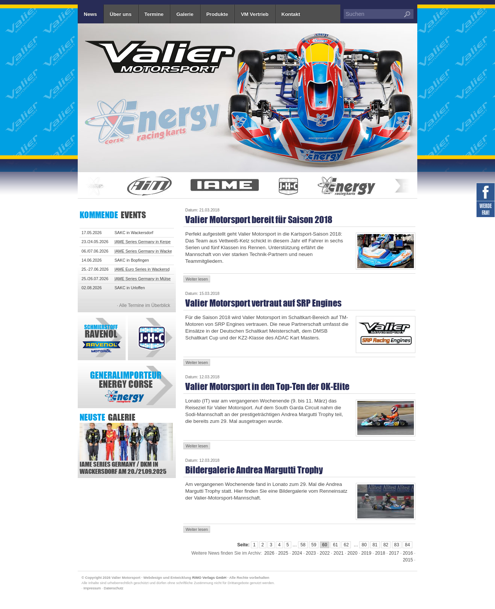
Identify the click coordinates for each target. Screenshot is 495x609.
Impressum (92, 588)
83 (396, 544)
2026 (269, 553)
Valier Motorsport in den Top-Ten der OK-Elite (267, 386)
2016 (408, 553)
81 (374, 544)
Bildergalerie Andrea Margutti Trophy (254, 469)
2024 (297, 553)
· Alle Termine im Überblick (143, 305)
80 (363, 544)
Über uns (121, 14)
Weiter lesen (197, 279)
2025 (283, 553)
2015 (408, 560)
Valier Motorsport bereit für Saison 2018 (258, 219)
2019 (366, 553)
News (90, 14)
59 (313, 544)
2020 (352, 553)
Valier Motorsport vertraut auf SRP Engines (263, 303)
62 (346, 544)
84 (407, 544)
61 (335, 544)
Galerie (184, 14)
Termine (154, 14)
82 (385, 544)
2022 (325, 553)
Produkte (217, 14)
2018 (380, 553)
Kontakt (290, 14)
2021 (339, 553)
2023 (311, 553)
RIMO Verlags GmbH (209, 578)
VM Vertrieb (254, 14)
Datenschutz (113, 588)
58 (302, 544)
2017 (394, 553)
